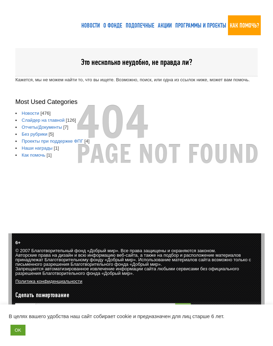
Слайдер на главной (43, 120)
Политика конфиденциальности (48, 281)
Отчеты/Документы (42, 127)
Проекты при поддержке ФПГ (52, 141)
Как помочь (33, 155)
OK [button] (18, 330)
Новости (30, 113)
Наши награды (37, 148)
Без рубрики (34, 134)
